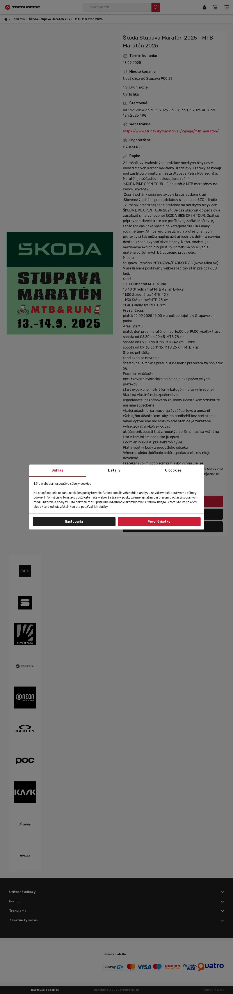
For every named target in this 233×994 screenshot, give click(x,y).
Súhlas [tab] (57, 470)
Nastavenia (74, 522)
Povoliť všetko (159, 522)
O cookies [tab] (173, 470)
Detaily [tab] (114, 470)
